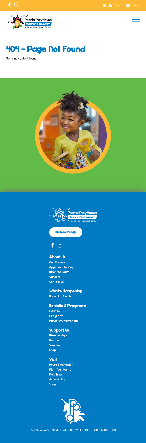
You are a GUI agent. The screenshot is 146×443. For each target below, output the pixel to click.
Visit (53, 359)
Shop (52, 350)
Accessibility (57, 379)
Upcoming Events (60, 296)
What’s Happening (65, 290)
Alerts (114, 5)
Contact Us (56, 281)
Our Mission (57, 262)
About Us (57, 256)
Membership (65, 232)
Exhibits (54, 311)
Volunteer (55, 345)
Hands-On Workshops (63, 320)
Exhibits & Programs (67, 305)
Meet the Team (59, 272)
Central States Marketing (97, 430)
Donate (54, 340)
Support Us (59, 330)
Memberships (58, 335)
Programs (56, 316)
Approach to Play (61, 267)
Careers (133, 5)
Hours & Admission (61, 364)
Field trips (56, 374)
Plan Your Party (60, 369)
